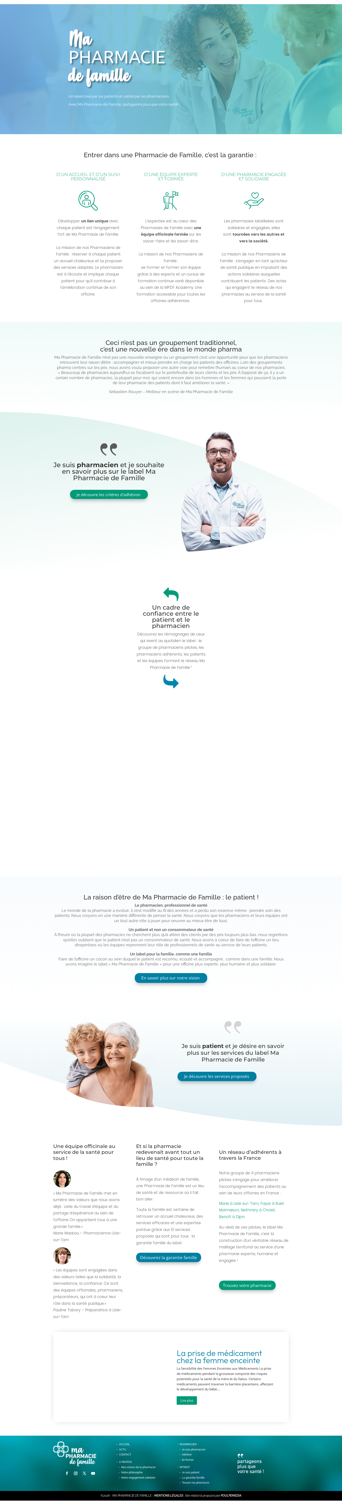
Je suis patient (190, 1472)
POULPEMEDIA (231, 1496)
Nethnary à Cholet (258, 1210)
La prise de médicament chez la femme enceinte (219, 1357)
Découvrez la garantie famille (169, 1258)
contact (125, 1455)
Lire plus (186, 1400)
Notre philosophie (132, 1472)
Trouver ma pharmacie (195, 1483)
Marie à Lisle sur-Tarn (239, 1203)
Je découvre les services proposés (218, 1077)
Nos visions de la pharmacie (138, 1467)
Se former (188, 1460)
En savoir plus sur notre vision (170, 978)
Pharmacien (188, 1444)
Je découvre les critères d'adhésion (108, 495)
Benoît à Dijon (232, 1217)
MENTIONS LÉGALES (168, 1496)
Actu (122, 1449)
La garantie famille (193, 1477)
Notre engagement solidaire (138, 1477)
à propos (125, 1462)
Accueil (124, 1444)
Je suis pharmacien (193, 1449)
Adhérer (187, 1455)
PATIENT (185, 1467)
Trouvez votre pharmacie (248, 1286)
